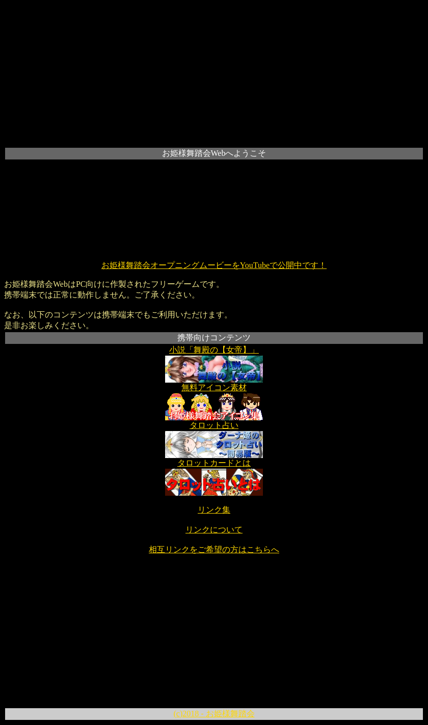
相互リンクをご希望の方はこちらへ (214, 549)
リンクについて (214, 529)
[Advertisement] (214, 75)
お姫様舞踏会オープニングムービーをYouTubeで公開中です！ (214, 265)
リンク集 (214, 509)
